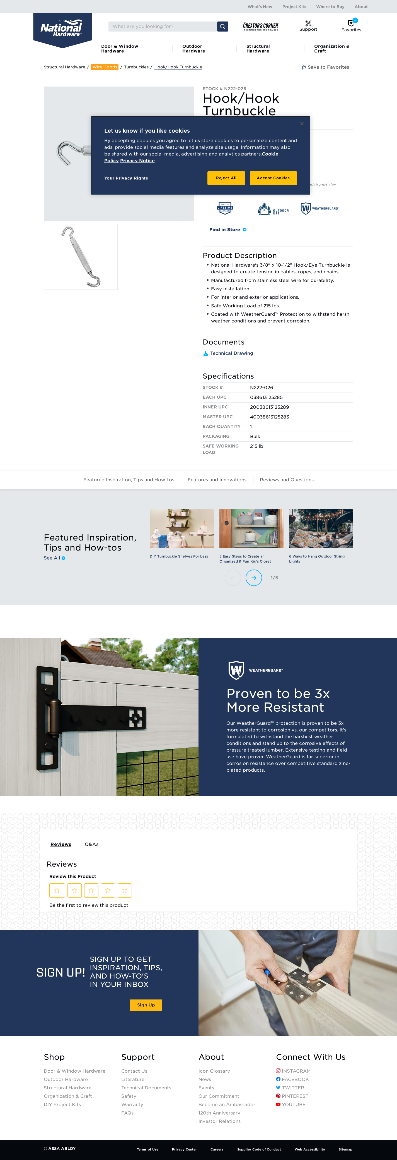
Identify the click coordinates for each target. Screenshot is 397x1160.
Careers (216, 1149)
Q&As (92, 844)
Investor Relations (219, 1121)
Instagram (293, 1071)
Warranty (132, 1104)
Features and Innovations (217, 479)
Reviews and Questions (287, 479)
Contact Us (134, 1071)
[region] (200, 155)
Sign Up (146, 1005)
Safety (128, 1096)
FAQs (127, 1113)
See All (54, 558)
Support (138, 1057)
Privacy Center (184, 1149)
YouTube (291, 1104)
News (204, 1079)
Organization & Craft (332, 49)
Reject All (226, 178)
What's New (260, 6)
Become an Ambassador (226, 1104)
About (361, 6)
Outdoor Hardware (193, 49)
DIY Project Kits (62, 1104)
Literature (132, 1079)
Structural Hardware (258, 49)
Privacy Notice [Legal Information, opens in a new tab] (137, 160)
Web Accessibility (310, 1149)
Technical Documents (146, 1087)
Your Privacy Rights (126, 178)
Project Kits (294, 6)
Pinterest (292, 1096)
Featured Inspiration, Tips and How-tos (128, 479)
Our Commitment (218, 1096)
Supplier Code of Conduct (259, 1149)
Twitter (290, 1087)
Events (206, 1087)
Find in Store (227, 229)
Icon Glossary (214, 1071)
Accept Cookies (273, 178)
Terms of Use (147, 1149)
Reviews (60, 844)
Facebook (292, 1079)
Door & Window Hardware (119, 49)
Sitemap (345, 1149)
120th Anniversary (219, 1113)
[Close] (302, 124)
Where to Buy (330, 6)
